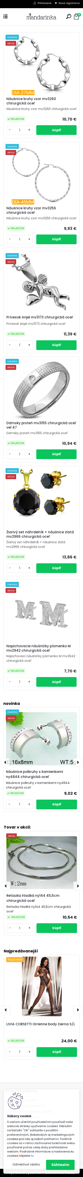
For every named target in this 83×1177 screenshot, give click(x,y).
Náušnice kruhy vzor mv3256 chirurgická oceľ (31, 210)
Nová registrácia (69, 3)
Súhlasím (60, 1164)
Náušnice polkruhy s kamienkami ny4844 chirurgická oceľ (34, 774)
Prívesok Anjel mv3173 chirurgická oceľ (39, 317)
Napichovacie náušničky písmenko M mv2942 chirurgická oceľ (38, 648)
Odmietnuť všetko (26, 1164)
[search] (68, 16)
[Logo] (41, 16)
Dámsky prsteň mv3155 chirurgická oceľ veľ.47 (41, 425)
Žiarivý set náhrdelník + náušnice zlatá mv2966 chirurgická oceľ (40, 534)
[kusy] (19, 1052)
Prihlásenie (44, 3)
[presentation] (5, 1009)
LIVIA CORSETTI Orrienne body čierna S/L (40, 1024)
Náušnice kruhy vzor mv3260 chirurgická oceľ (31, 101)
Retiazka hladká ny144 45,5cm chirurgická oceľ (33, 898)
